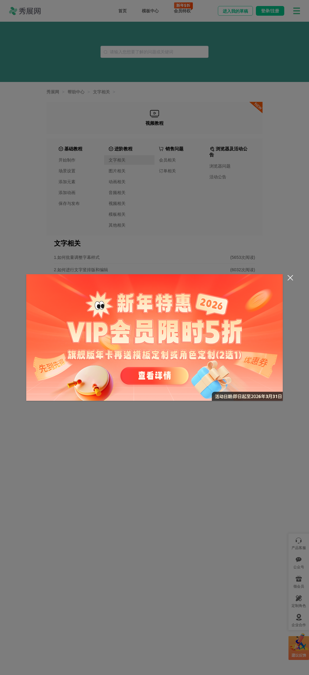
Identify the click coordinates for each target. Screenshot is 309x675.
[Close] (290, 277)
